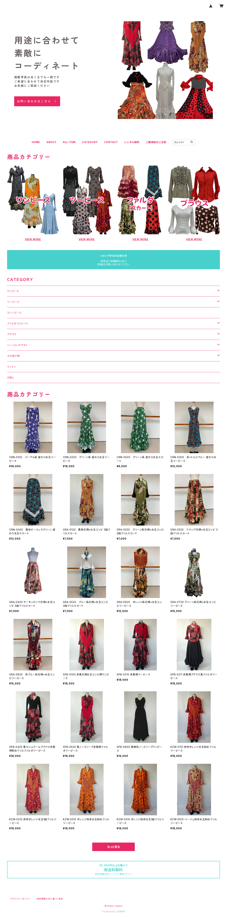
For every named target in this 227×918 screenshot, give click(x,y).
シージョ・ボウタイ (17, 345)
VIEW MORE (33, 239)
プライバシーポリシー (20, 898)
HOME (36, 142)
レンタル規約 (132, 142)
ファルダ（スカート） (18, 323)
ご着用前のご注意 (156, 142)
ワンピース (13, 291)
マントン (11, 366)
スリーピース (14, 312)
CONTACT (111, 142)
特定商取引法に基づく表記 (50, 898)
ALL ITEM (69, 142)
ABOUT (51, 142)
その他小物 (13, 355)
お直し (10, 377)
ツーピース (13, 301)
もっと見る (113, 847)
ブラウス (11, 334)
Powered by (113, 911)
